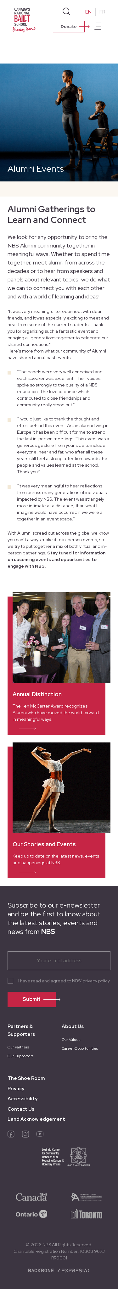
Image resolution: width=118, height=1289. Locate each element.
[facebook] (11, 1135)
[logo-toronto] (86, 1213)
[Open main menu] (97, 27)
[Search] (66, 11)
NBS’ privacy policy (91, 981)
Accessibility (22, 1099)
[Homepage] (25, 19)
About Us (73, 1026)
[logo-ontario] (31, 1213)
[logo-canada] (31, 1196)
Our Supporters (20, 1055)
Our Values (71, 1039)
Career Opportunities (80, 1048)
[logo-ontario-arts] (86, 1196)
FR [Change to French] (102, 11)
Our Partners (18, 1047)
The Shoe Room (26, 1078)
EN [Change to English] (88, 11)
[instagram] (25, 1135)
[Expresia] (73, 1270)
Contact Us (21, 1109)
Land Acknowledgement (36, 1119)
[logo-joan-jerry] (59, 1161)
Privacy (16, 1089)
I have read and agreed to (64, 981)
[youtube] (40, 1135)
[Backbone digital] (41, 1270)
